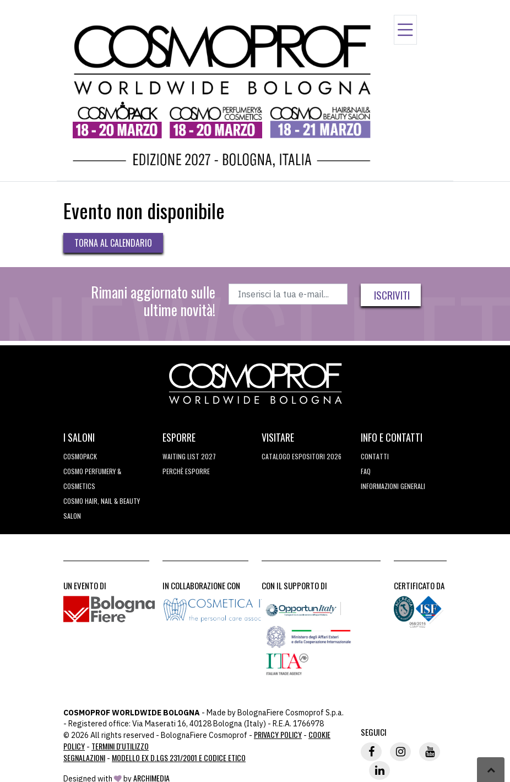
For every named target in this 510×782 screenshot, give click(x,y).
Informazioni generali (393, 486)
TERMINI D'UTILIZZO (120, 746)
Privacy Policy (278, 734)
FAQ (366, 471)
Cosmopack (80, 456)
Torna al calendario (113, 242)
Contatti (375, 456)
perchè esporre (186, 471)
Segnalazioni (84, 757)
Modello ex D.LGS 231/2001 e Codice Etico (179, 757)
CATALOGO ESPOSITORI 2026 (301, 456)
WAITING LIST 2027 (189, 456)
